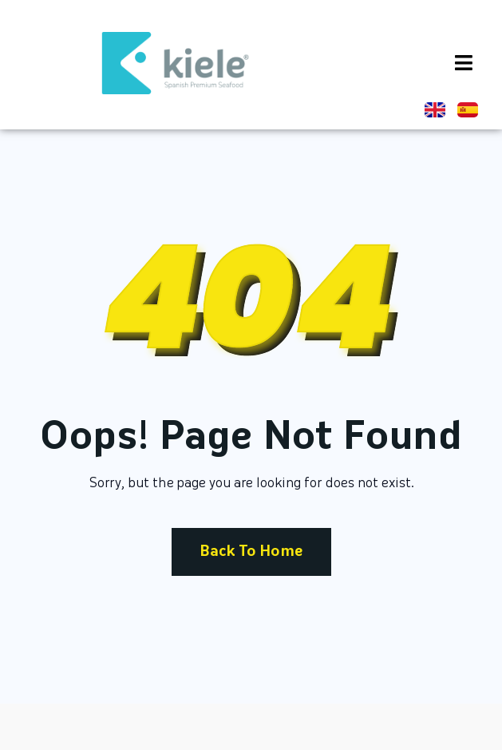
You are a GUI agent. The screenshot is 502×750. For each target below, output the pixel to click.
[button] (463, 63)
